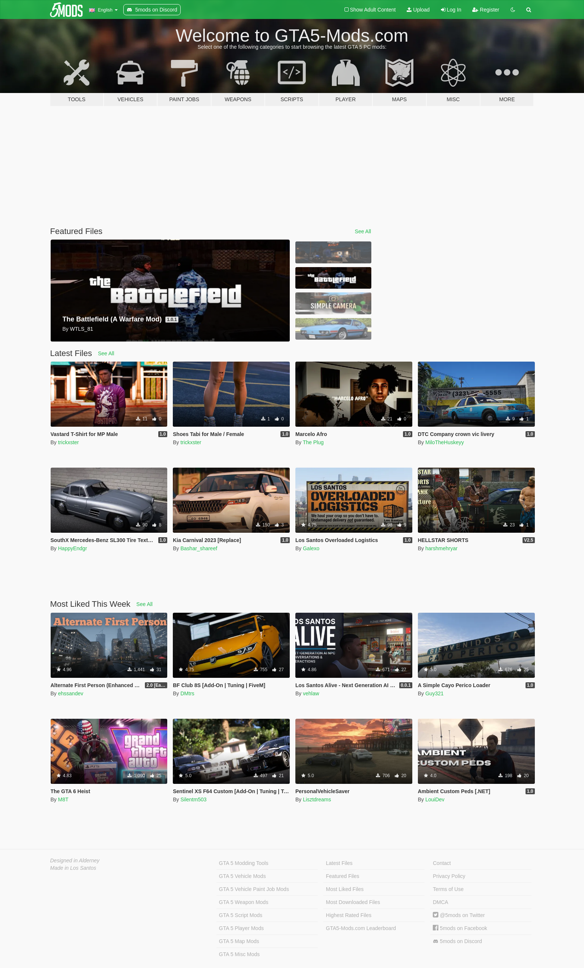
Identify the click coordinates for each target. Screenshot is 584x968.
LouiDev (434, 799)
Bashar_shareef (198, 548)
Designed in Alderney (75, 860)
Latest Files (339, 863)
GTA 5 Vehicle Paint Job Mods (254, 889)
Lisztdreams (317, 799)
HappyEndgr (72, 548)
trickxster (68, 442)
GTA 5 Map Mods (239, 941)
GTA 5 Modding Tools (244, 863)
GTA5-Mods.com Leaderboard (361, 928)
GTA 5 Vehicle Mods (242, 876)
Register (485, 10)
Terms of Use (448, 889)
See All (363, 231)
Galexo (311, 548)
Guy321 (434, 693)
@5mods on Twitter (459, 915)
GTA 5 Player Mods (241, 928)
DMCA (440, 902)
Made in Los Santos (73, 868)
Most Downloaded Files (353, 902)
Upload (418, 10)
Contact (442, 863)
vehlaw (311, 693)
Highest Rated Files (348, 915)
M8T (63, 799)
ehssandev (70, 693)
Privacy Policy (449, 876)
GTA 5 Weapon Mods (244, 902)
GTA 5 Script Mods (240, 915)
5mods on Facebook (460, 928)
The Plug (313, 442)
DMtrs (187, 693)
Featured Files (342, 876)
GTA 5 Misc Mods (239, 954)
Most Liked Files (345, 889)
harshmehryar (441, 548)
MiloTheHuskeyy (444, 442)
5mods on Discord (457, 941)
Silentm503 (193, 799)
